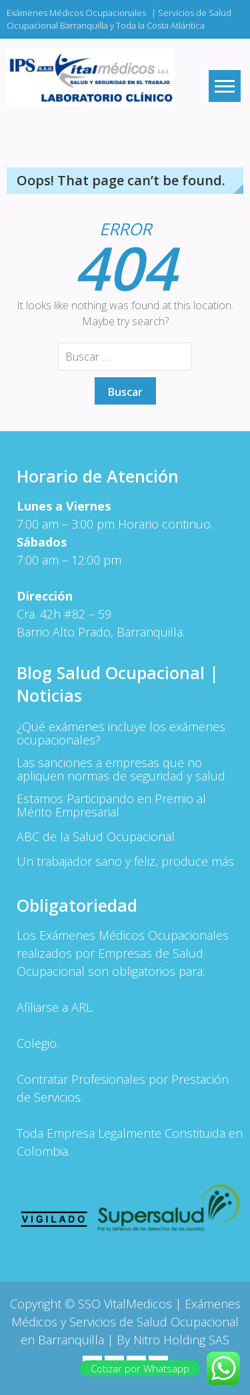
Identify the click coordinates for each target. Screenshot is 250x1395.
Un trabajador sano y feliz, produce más (125, 861)
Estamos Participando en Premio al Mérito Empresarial (111, 805)
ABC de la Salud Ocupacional (96, 836)
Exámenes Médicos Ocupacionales (76, 13)
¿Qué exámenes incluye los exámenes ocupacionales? (121, 733)
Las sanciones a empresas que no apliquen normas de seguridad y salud (121, 769)
